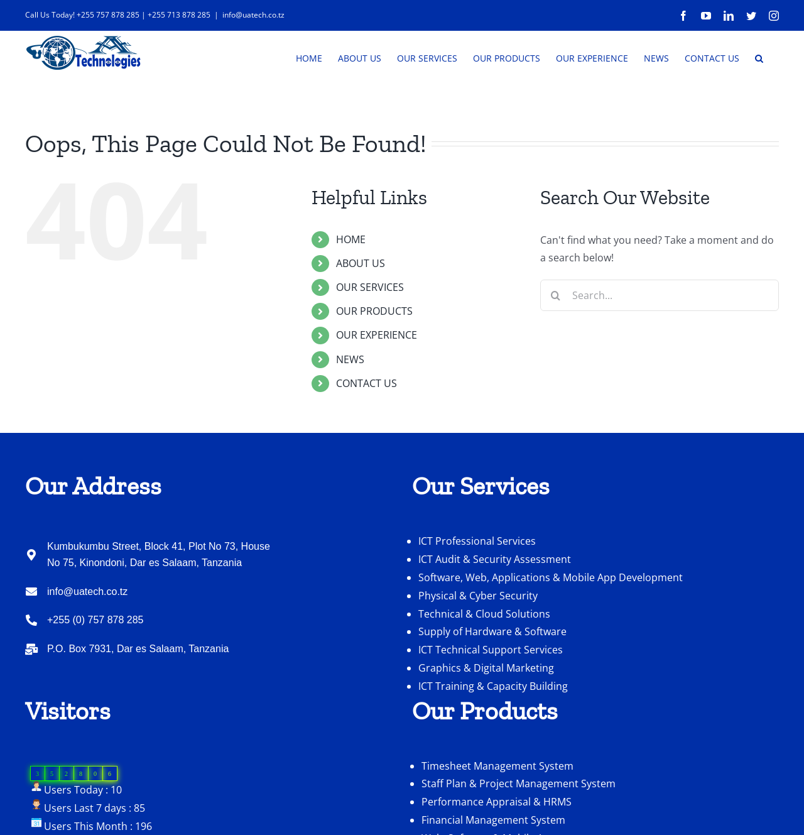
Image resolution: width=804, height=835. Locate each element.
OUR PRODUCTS (374, 349)
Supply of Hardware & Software (492, 669)
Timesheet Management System (497, 803)
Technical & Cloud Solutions (484, 651)
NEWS (350, 397)
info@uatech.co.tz (253, 14)
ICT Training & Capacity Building (493, 724)
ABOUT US (360, 301)
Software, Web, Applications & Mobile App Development (550, 615)
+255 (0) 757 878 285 (95, 657)
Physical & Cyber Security (478, 633)
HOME (351, 277)
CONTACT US (366, 421)
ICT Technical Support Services (490, 687)
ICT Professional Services (477, 579)
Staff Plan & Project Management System (518, 821)
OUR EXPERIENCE (376, 372)
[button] (759, 57)
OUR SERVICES (370, 325)
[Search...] (659, 333)
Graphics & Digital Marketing (486, 705)
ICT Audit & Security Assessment (494, 597)
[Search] (556, 333)
